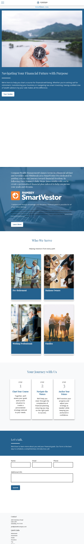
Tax (12, 542)
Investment (14, 535)
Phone (56, 461)
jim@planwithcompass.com (19, 526)
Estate (13, 537)
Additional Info (16, 472)
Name (13, 461)
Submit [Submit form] (15, 488)
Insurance (14, 540)
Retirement (14, 533)
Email (34, 461)
